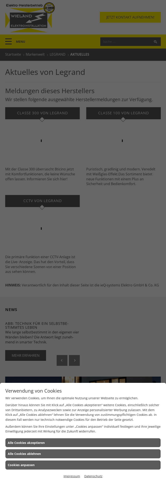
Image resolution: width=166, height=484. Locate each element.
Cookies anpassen (21, 465)
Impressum (72, 476)
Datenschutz (93, 476)
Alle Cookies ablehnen (24, 454)
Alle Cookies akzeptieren (26, 443)
